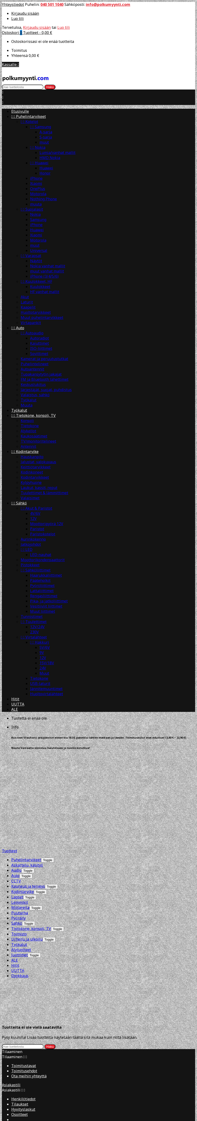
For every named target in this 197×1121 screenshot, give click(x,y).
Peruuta (9, 1089)
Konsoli (27, 420)
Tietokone (30, 425)
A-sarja (45, 132)
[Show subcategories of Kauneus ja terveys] (51, 793)
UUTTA (17, 704)
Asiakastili (11, 950)
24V (42, 668)
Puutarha (19, 819)
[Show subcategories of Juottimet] (34, 861)
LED (26, 549)
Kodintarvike (25, 451)
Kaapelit (28, 307)
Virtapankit (31, 322)
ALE (14, 709)
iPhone (36, 178)
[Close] (5, 1032)
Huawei (39, 162)
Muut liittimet (42, 611)
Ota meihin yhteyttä (29, 941)
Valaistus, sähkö (35, 394)
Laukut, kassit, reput (39, 487)
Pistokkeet (30, 565)
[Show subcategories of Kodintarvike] (40, 798)
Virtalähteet (34, 637)
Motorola (38, 193)
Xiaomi (36, 183)
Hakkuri (39, 642)
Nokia (37, 147)
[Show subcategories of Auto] (26, 782)
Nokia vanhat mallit (47, 266)
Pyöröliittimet (42, 585)
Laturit (27, 302)
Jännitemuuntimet (46, 688)
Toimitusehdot (24, 936)
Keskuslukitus (33, 384)
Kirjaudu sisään (25, 13)
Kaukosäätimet (34, 436)
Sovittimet (39, 353)
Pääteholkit (40, 580)
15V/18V (46, 662)
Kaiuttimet (39, 343)
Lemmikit (19, 809)
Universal (38, 250)
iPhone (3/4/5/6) (44, 276)
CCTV (16, 787)
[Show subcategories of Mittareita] (35, 814)
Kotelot (29, 121)
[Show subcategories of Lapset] (29, 804)
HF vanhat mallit (44, 291)
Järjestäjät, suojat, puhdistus (46, 389)
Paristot (37, 528)
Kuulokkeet (40, 286)
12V (33, 518)
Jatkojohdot (31, 544)
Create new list (35, 1038)
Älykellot (28, 430)
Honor (45, 173)
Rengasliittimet (43, 595)
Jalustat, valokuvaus (38, 461)
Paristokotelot (42, 534)
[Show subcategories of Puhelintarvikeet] (47, 766)
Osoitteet (19, 979)
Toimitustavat (23, 931)
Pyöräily (18, 824)
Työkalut (28, 400)
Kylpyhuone (31, 482)
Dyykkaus (19, 882)
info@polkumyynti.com (108, 4)
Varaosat (31, 255)
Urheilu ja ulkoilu (27, 845)
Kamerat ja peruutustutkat (44, 358)
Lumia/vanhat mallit (57, 152)
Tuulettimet (34, 621)
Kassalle (10, 64)
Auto (17, 327)
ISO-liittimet (41, 348)
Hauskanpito (32, 456)
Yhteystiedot (13, 4)
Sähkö (19, 503)
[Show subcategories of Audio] (27, 777)
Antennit (28, 446)
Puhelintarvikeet (28, 116)
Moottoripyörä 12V (46, 523)
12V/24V (37, 626)
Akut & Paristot (36, 508)
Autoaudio (32, 333)
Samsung (40, 126)
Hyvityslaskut (23, 974)
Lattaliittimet (42, 590)
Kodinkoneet (32, 472)
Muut (44, 673)
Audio (16, 777)
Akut (25, 296)
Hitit (15, 699)
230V (34, 632)
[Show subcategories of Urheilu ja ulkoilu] (49, 846)
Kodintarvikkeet (35, 477)
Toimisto (19, 840)
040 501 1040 (51, 4)
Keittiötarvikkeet (36, 467)
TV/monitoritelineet (38, 441)
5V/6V (44, 647)
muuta (36, 204)
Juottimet (19, 861)
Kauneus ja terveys (28, 793)
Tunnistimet (32, 616)
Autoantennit (32, 369)
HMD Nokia (49, 157)
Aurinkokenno (33, 539)
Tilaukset (19, 969)
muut (44, 142)
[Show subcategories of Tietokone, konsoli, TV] (57, 835)
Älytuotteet (21, 856)
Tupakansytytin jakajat (41, 374)
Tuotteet (9, 757)
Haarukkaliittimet (46, 575)
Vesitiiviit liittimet (46, 606)
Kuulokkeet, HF (36, 281)
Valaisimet (30, 498)
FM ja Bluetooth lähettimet (44, 379)
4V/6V (35, 513)
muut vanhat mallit (47, 271)
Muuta (26, 405)
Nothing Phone (43, 199)
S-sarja (45, 137)
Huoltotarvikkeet (36, 312)
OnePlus (37, 188)
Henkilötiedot (23, 964)
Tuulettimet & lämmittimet (44, 492)
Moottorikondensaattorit (43, 559)
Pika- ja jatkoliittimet (49, 601)
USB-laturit (40, 683)
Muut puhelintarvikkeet (42, 317)
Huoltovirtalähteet (46, 693)
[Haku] (22, 87)
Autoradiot (39, 338)
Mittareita (20, 814)
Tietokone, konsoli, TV (33, 415)
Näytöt (36, 260)
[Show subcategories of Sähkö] (28, 830)
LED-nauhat (40, 554)
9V (41, 652)
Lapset (17, 803)
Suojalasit (32, 209)
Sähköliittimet (36, 570)
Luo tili (17, 18)
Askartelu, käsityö (27, 771)
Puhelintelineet (34, 363)
